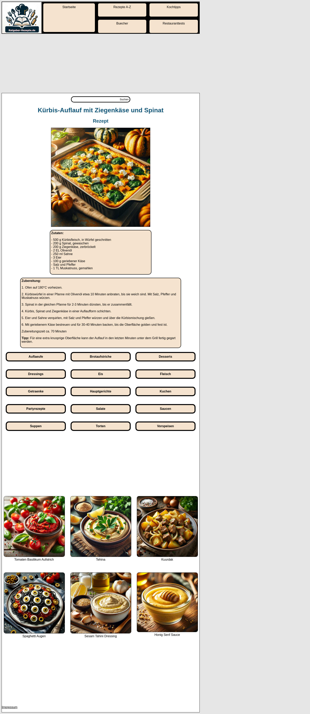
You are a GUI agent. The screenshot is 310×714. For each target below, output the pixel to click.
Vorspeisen (165, 426)
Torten (101, 426)
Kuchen (165, 391)
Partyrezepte (35, 408)
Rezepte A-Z (122, 7)
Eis (100, 374)
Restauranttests (174, 23)
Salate (100, 408)
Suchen (124, 99)
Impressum (9, 707)
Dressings (35, 374)
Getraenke (35, 391)
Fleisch (165, 374)
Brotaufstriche (100, 356)
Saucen (165, 408)
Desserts (165, 356)
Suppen (36, 426)
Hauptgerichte (100, 391)
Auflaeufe (36, 356)
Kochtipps (174, 7)
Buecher (122, 23)
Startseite (69, 7)
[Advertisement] (155, 63)
